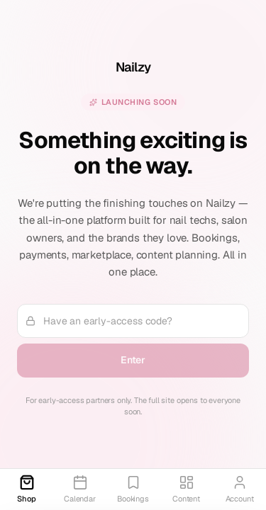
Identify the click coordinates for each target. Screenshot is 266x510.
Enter (133, 359)
